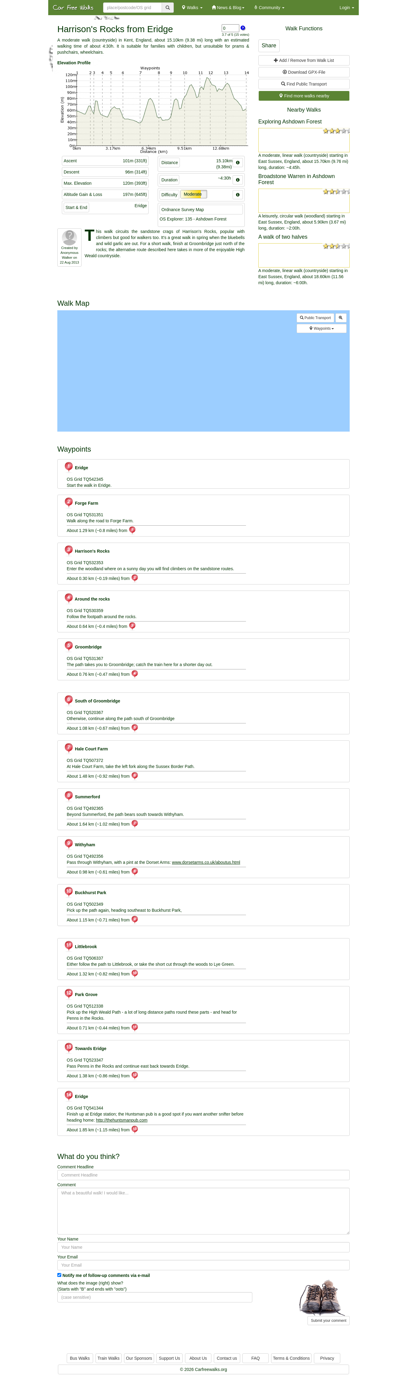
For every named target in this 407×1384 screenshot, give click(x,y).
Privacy (327, 1358)
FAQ (255, 1358)
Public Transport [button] (315, 318)
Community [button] (269, 7)
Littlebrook (80, 946)
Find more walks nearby (304, 95)
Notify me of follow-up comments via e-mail (106, 1275)
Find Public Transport (304, 84)
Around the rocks (87, 599)
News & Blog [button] (228, 7)
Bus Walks (80, 1358)
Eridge (76, 467)
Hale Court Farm (86, 748)
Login (347, 7)
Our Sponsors (139, 1358)
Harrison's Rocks (87, 551)
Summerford (82, 796)
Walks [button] (191, 7)
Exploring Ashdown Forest (290, 122)
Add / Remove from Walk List (304, 60)
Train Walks (109, 1358)
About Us (198, 1358)
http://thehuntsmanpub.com (122, 1120)
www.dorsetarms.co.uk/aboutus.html (206, 862)
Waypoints (321, 328)
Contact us (227, 1358)
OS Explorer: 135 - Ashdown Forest (193, 219)
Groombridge (83, 647)
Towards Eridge (85, 1048)
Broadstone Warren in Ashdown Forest (296, 179)
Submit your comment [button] (328, 1320)
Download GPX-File (304, 72)
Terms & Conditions (291, 1358)
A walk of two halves (283, 237)
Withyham (79, 844)
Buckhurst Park (85, 892)
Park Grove (81, 994)
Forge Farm (81, 503)
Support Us (169, 1358)
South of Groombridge (92, 701)
